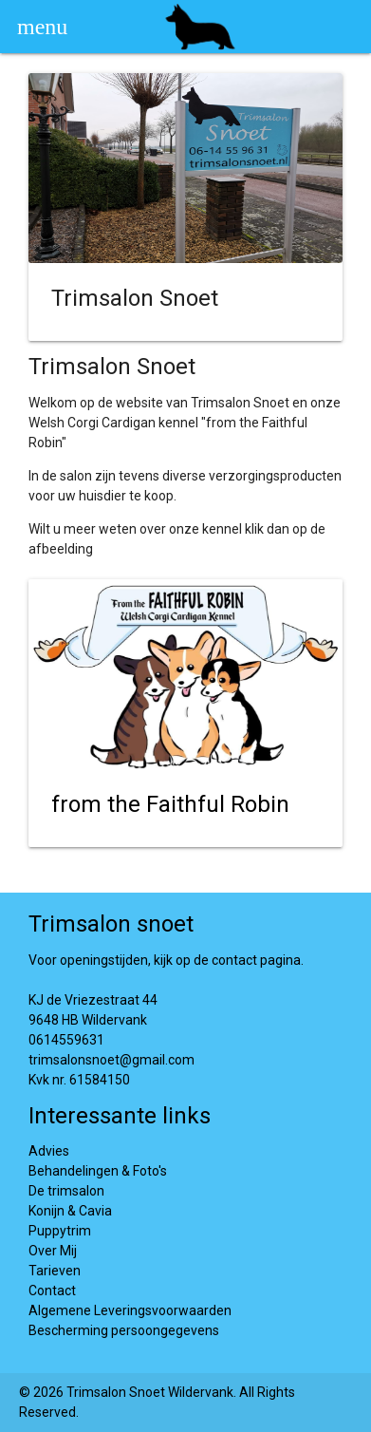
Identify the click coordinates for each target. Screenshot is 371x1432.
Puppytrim (59, 1230)
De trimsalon (66, 1190)
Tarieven (54, 1270)
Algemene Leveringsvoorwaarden (130, 1310)
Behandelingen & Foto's (97, 1170)
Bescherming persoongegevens (123, 1330)
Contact (52, 1290)
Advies (48, 1151)
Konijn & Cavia (70, 1210)
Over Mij (52, 1250)
